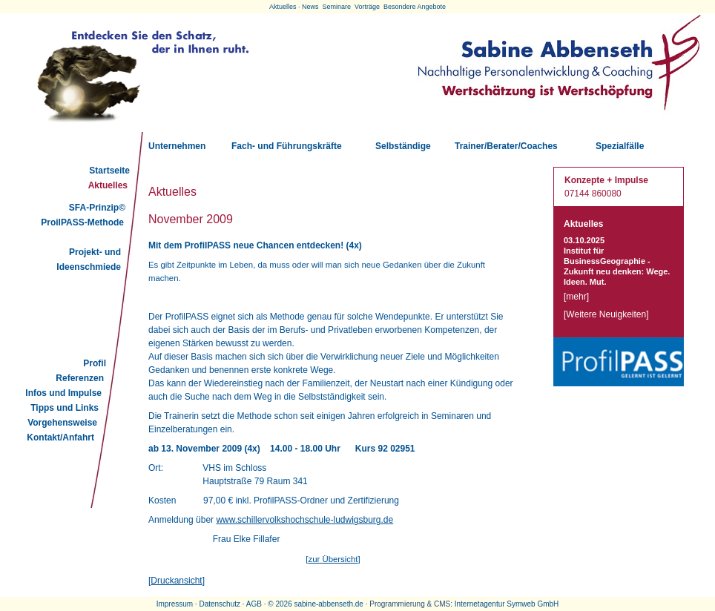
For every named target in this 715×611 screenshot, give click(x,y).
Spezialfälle (620, 146)
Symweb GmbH (533, 604)
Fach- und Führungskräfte (286, 146)
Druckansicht (176, 580)
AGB (254, 604)
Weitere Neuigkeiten (606, 314)
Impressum (174, 604)
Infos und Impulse (63, 393)
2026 (283, 604)
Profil (94, 363)
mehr (576, 296)
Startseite (109, 170)
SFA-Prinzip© (97, 207)
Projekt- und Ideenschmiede (88, 259)
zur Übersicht (333, 559)
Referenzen (80, 378)
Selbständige (403, 146)
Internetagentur (480, 604)
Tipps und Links (64, 408)
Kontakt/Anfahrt (60, 437)
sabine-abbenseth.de (328, 604)
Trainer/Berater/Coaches (506, 146)
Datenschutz (219, 604)
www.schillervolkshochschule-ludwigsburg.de (304, 520)
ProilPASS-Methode (82, 222)
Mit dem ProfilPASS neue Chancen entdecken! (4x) (255, 245)
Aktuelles (108, 185)
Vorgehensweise (62, 422)
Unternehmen (176, 146)
